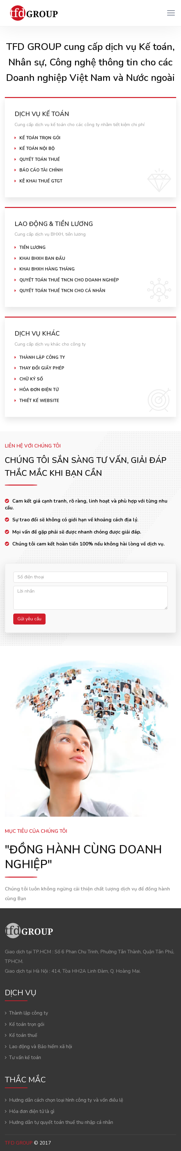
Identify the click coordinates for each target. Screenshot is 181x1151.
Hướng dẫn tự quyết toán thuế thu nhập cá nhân (61, 1122)
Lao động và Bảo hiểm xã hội (40, 1046)
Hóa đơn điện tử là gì (31, 1111)
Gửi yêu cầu (29, 619)
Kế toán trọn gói (26, 1024)
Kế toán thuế (23, 1035)
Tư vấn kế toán (25, 1057)
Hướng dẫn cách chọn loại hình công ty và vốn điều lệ (66, 1100)
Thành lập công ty (28, 1013)
